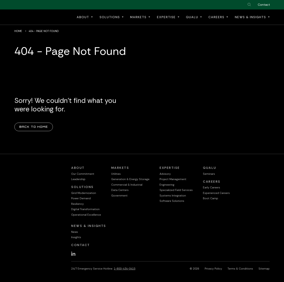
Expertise (170, 168)
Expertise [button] (167, 17)
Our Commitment (82, 174)
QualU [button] (192, 17)
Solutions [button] (110, 17)
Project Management (173, 179)
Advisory (165, 174)
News (74, 232)
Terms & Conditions (240, 268)
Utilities (116, 174)
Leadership (78, 179)
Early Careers (211, 187)
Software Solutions (172, 201)
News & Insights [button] (251, 17)
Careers (211, 182)
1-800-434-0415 (124, 268)
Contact (264, 5)
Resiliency (77, 204)
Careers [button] (217, 17)
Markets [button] (139, 17)
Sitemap (264, 268)
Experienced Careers (216, 193)
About (78, 168)
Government (119, 195)
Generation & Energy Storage (130, 179)
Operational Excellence (86, 214)
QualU (209, 168)
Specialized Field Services (176, 190)
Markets (120, 168)
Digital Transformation (85, 209)
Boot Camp (210, 198)
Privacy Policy (213, 268)
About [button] (83, 17)
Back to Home (33, 126)
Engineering (167, 184)
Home (18, 31)
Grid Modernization (83, 193)
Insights (76, 237)
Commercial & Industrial (126, 184)
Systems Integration (173, 195)
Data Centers (120, 190)
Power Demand (81, 198)
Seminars (209, 174)
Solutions (82, 187)
